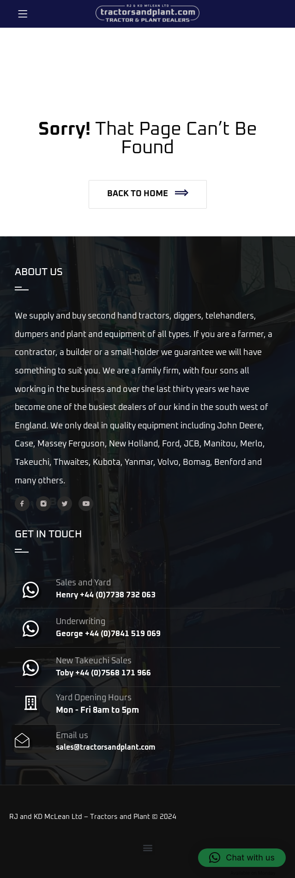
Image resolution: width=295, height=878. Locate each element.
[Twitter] (64, 503)
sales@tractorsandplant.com (105, 747)
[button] (148, 194)
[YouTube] (85, 503)
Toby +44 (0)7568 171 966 (103, 673)
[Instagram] (43, 503)
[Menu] (22, 14)
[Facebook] (22, 503)
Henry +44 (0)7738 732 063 (106, 595)
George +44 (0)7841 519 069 (108, 634)
